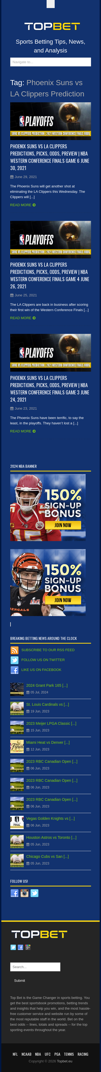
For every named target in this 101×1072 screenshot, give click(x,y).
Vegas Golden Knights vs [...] (50, 818)
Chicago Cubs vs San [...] (47, 856)
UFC (48, 1054)
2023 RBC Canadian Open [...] (52, 761)
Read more (21, 205)
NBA (38, 1054)
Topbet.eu (64, 1061)
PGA (57, 1054)
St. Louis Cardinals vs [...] (47, 704)
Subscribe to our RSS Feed (48, 650)
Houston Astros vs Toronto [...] (51, 837)
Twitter (13, 947)
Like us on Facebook (41, 670)
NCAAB (27, 1054)
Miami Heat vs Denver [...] (48, 742)
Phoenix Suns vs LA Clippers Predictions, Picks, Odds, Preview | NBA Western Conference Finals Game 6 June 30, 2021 (49, 157)
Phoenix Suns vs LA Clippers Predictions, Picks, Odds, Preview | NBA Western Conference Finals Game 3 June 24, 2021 (49, 388)
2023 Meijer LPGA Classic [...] (51, 723)
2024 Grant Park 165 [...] (47, 685)
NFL (15, 1054)
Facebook (20, 947)
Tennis (69, 1054)
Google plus (28, 947)
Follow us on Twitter (43, 660)
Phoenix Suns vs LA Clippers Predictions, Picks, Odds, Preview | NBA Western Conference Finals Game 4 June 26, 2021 (49, 275)
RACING (83, 1054)
